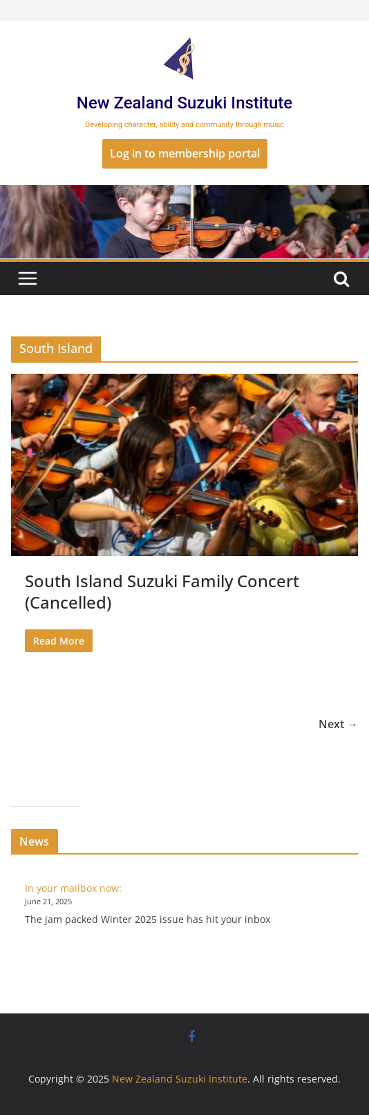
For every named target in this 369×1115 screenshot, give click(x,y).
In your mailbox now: (73, 888)
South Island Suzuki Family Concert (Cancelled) (162, 591)
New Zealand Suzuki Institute (184, 103)
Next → (338, 724)
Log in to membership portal (185, 153)
